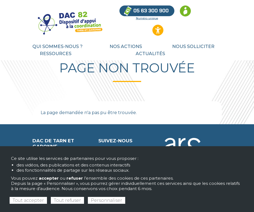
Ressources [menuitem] (55, 53)
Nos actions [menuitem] (126, 46)
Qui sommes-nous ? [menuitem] (57, 46)
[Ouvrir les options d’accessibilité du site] (157, 30)
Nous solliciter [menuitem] (193, 46)
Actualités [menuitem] (150, 53)
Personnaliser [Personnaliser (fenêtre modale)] (106, 200)
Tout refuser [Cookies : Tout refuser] (67, 200)
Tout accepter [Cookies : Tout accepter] (28, 200)
